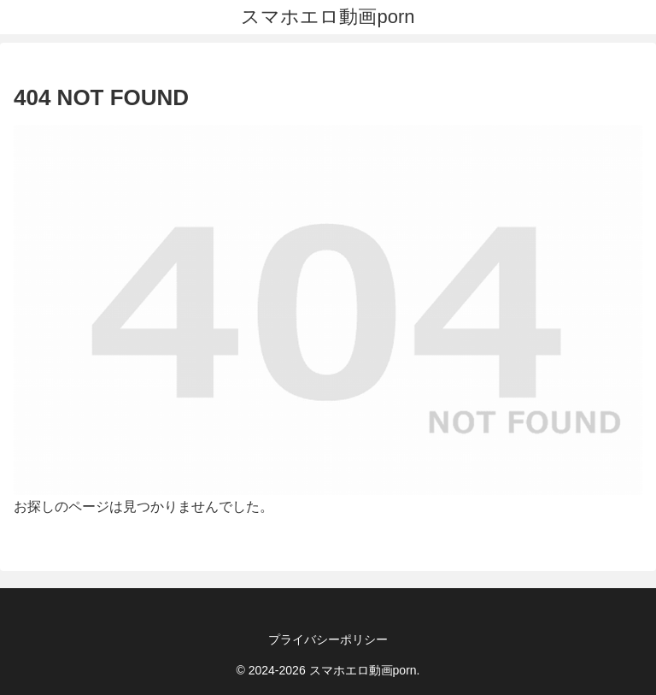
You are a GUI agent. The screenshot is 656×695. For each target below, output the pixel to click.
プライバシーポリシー (328, 639)
